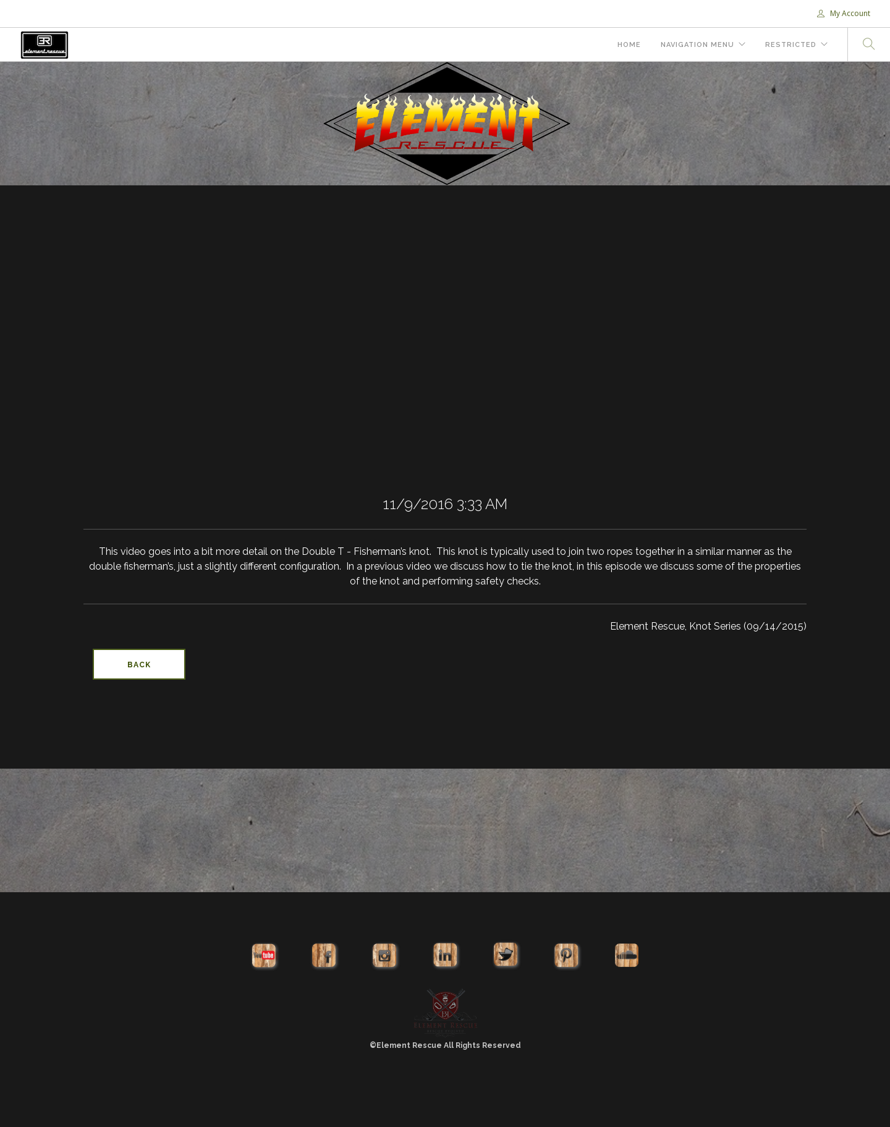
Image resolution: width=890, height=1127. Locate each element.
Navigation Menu (697, 45)
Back (139, 665)
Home (629, 45)
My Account (843, 13)
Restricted (790, 45)
